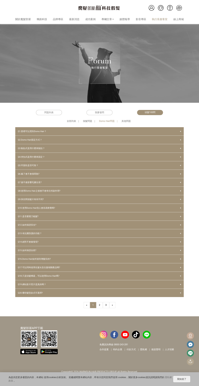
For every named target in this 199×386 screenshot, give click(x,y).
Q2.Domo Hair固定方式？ (31, 140)
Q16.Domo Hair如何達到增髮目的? (35, 263)
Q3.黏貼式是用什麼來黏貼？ (32, 149)
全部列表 (71, 121)
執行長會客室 (159, 19)
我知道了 (181, 379)
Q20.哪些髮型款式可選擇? (31, 298)
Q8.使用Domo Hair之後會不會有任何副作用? (40, 192)
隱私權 (143, 354)
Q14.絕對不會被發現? (29, 245)
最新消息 (74, 19)
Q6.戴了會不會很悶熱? (29, 175)
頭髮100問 (150, 112)
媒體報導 (125, 19)
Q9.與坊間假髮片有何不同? (32, 201)
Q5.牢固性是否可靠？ (29, 166)
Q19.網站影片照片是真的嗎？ (33, 289)
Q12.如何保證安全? (28, 227)
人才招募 (169, 354)
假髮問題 (87, 121)
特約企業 (117, 354)
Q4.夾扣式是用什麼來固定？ (32, 157)
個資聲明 (156, 354)
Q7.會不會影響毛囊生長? (30, 184)
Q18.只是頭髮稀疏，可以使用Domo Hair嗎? (40, 280)
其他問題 (126, 121)
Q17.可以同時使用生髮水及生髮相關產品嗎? (40, 271)
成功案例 (90, 19)
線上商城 (178, 19)
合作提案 (104, 354)
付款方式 (131, 354)
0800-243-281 (121, 349)
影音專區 (141, 19)
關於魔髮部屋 (23, 19)
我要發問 (99, 112)
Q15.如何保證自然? (28, 254)
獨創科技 (42, 19)
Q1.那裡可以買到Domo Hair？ (33, 131)
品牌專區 (58, 19)
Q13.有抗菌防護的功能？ (30, 236)
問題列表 (49, 112)
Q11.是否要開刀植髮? (29, 219)
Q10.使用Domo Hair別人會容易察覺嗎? (38, 210)
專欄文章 (108, 19)
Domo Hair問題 (107, 121)
